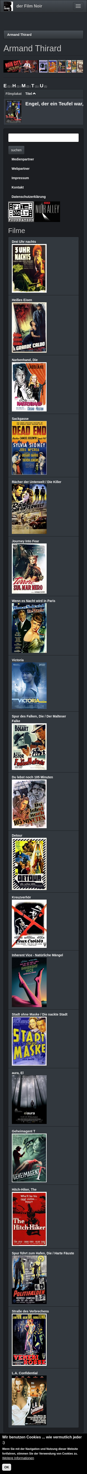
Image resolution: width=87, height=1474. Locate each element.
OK (6, 1469)
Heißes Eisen (22, 300)
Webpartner (21, 168)
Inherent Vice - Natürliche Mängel (37, 955)
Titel (30, 94)
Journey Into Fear (25, 541)
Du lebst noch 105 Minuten (32, 777)
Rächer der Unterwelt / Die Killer (36, 482)
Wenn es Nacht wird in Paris (33, 601)
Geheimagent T (23, 1131)
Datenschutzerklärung (29, 197)
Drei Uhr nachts (24, 242)
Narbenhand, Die (25, 360)
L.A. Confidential (25, 1373)
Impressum (20, 178)
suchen (16, 150)
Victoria (18, 660)
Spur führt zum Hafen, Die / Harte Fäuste (43, 1253)
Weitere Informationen (18, 1460)
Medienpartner (23, 159)
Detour (17, 835)
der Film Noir (29, 6)
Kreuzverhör (21, 897)
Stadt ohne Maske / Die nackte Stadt (40, 1014)
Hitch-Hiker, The (24, 1189)
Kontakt (18, 187)
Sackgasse (20, 419)
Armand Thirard (19, 35)
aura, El (18, 1073)
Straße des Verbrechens (30, 1311)
